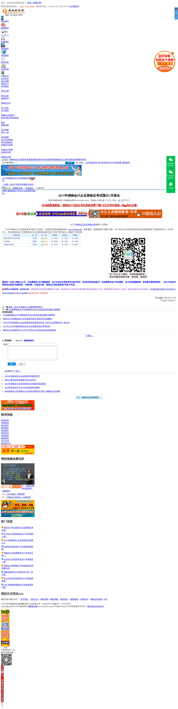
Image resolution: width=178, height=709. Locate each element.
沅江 (62, 160)
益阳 (75, 160)
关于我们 (24, 599)
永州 (43, 160)
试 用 (45, 238)
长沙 (18, 160)
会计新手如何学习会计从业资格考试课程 (22, 387)
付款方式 (34, 599)
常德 (26, 160)
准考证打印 (6, 103)
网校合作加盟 (96, 599)
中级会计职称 (7, 150)
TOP (105, 599)
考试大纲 (5, 91)
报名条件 (5, 425)
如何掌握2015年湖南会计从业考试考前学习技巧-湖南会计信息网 (32, 391)
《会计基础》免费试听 (15, 494)
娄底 (54, 160)
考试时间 (5, 423)
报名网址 (5, 428)
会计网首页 (74, 6)
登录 (29, 3)
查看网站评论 (29, 340)
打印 (128, 200)
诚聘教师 (74, 599)
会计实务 (5, 108)
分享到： (90, 336)
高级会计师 (6, 157)
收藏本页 (172, 300)
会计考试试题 (116, 163)
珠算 (3, 123)
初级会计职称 (7, 145)
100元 (56, 238)
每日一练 (5, 132)
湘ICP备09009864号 (95, 606)
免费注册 (37, 3)
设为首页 (5, 79)
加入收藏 (5, 81)
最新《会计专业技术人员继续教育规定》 (26, 307)
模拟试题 (5, 125)
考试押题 (5, 137)
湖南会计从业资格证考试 (86, 224)
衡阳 (58, 160)
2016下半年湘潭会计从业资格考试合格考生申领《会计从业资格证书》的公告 (36, 323)
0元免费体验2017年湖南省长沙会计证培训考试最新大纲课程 (34, 309)
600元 (76, 238)
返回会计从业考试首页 (90, 397)
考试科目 (5, 433)
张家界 (49, 160)
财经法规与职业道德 (10, 118)
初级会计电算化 (8, 115)
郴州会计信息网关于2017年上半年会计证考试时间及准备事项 (29, 330)
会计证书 (5, 441)
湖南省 (12, 160)
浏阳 (39, 160)
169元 (66, 238)
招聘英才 (84, 599)
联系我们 (64, 599)
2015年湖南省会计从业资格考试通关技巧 (22, 376)
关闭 (5, 648)
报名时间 (5, 420)
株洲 (31, 160)
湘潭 (35, 160)
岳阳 (22, 160)
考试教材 (5, 436)
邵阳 (71, 160)
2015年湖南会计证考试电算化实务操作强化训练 (25, 384)
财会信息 (5, 96)
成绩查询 (5, 98)
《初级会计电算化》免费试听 (18, 497)
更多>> (18, 371)
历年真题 (5, 130)
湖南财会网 (17, 188)
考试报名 (5, 86)
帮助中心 (5, 84)
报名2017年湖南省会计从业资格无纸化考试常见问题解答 (27, 319)
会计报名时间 (91, 163)
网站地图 (54, 599)
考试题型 (5, 430)
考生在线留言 (7, 142)
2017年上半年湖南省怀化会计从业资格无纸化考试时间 (26, 326)
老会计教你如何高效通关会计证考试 (20, 380)
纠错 (164, 300)
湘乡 (67, 160)
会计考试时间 (103, 163)
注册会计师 (6, 152)
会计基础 (5, 110)
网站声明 (44, 599)
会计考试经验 (7, 140)
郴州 (80, 160)
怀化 (84, 160)
